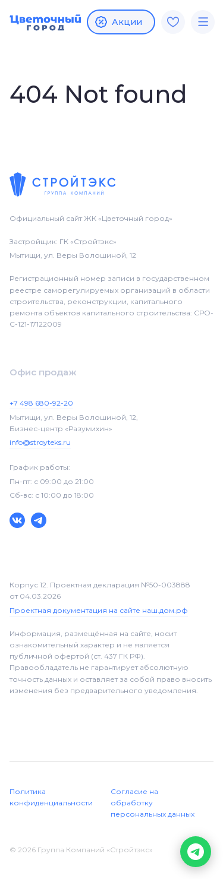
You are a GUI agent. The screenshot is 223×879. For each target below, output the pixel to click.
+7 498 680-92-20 (41, 403)
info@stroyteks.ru (40, 442)
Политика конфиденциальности (51, 797)
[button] (195, 851)
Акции (118, 22)
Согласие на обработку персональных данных (152, 802)
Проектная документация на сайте (99, 610)
